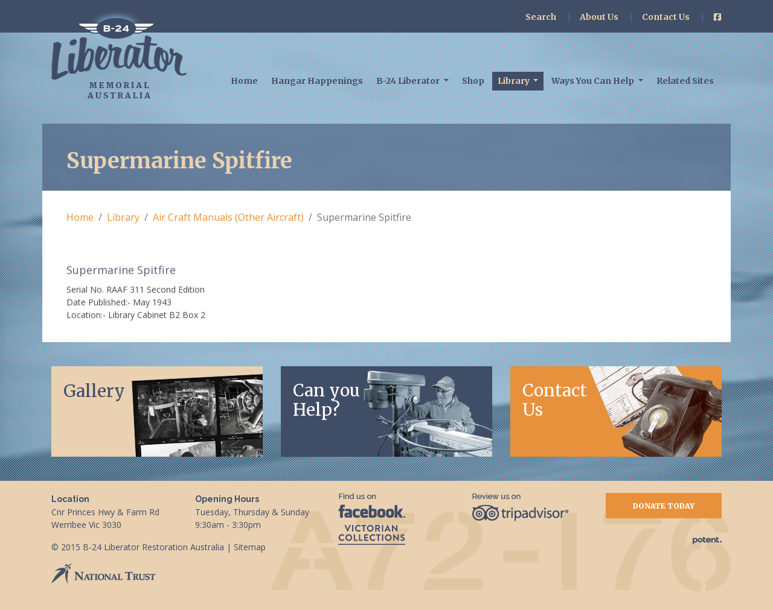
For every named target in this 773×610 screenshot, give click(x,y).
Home (244, 80)
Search (540, 16)
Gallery (94, 391)
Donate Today (663, 505)
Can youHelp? (326, 400)
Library (123, 217)
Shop (473, 80)
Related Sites (685, 80)
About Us (599, 16)
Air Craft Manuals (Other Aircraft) (228, 217)
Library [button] (514, 80)
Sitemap (250, 547)
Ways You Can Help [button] (593, 80)
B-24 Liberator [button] (408, 80)
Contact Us (666, 16)
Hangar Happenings (317, 80)
